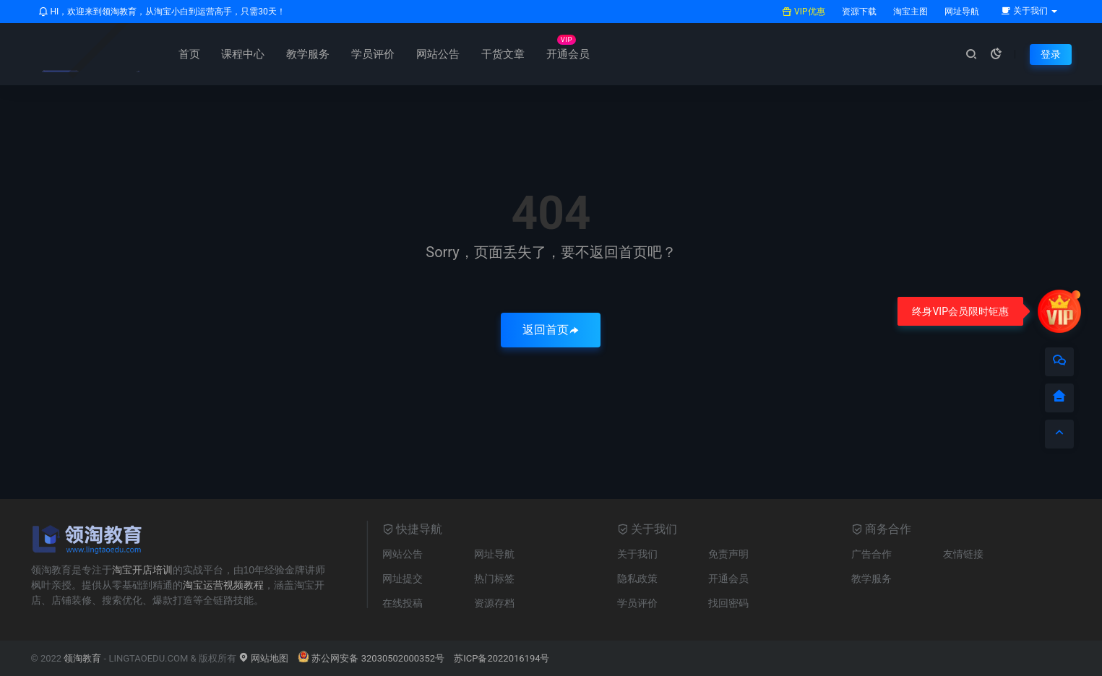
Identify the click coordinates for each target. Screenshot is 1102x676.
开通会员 (568, 54)
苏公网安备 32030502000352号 (371, 658)
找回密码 (728, 603)
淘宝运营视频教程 (223, 585)
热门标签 (494, 578)
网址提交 (402, 578)
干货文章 (503, 54)
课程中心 (242, 54)
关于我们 (637, 554)
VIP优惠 (803, 11)
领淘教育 (82, 658)
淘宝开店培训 (142, 570)
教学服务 (308, 54)
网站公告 (438, 54)
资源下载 (858, 11)
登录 (1051, 54)
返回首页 (550, 330)
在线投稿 (402, 603)
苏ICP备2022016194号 (501, 658)
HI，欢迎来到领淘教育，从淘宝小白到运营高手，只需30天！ (161, 11)
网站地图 (263, 658)
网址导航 (960, 11)
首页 (189, 54)
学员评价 (373, 54)
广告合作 (871, 554)
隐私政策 (637, 578)
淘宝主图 (909, 11)
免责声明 (728, 554)
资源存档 (494, 603)
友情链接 (963, 554)
